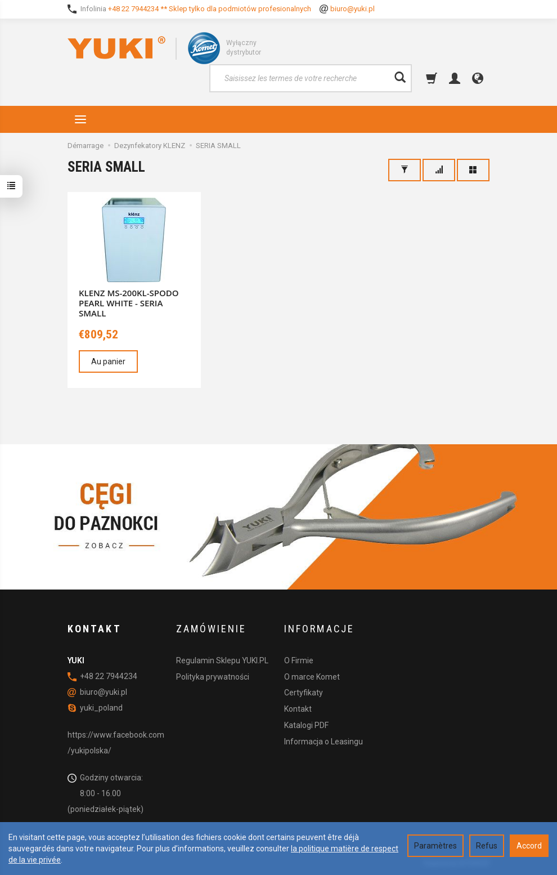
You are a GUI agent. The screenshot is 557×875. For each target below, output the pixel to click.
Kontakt (298, 708)
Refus (486, 845)
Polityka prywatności (212, 676)
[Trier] (439, 170)
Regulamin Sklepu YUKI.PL (222, 660)
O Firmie (298, 660)
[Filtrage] (404, 170)
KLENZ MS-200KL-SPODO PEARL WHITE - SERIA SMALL (129, 303)
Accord (529, 845)
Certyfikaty (303, 692)
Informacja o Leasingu (323, 741)
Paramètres (435, 845)
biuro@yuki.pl (352, 9)
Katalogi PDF (306, 725)
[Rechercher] (400, 78)
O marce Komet (312, 676)
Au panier (108, 361)
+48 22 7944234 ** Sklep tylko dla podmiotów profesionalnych (209, 9)
